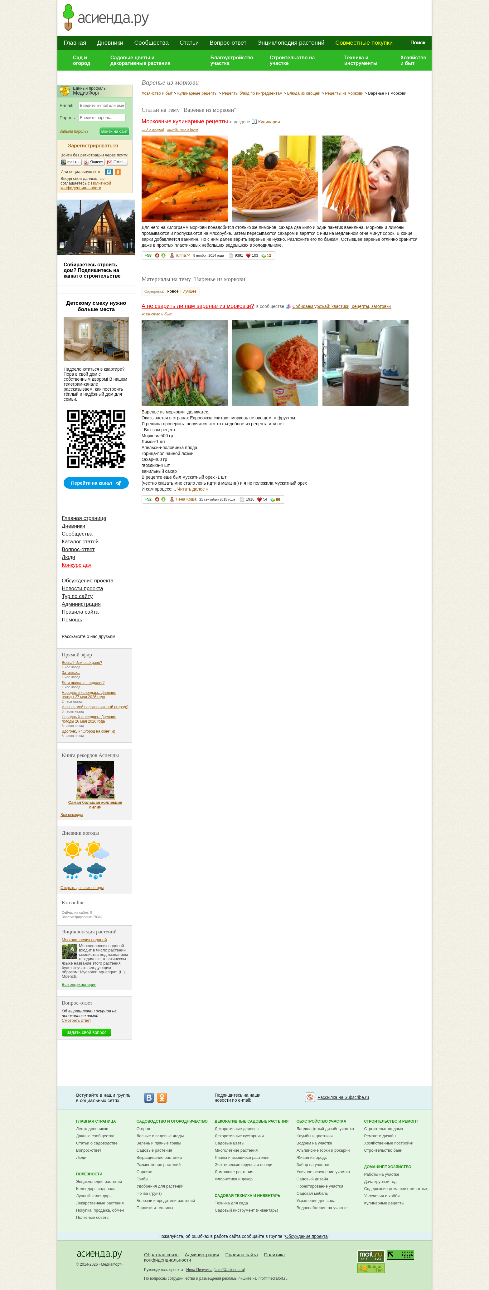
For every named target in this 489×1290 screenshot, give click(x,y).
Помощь (72, 620)
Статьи (189, 42)
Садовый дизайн (312, 1179)
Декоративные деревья (237, 1128)
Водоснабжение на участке (322, 1207)
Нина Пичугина (199, 1270)
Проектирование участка (320, 1186)
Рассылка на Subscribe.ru (343, 1097)
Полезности (89, 1174)
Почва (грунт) (149, 1193)
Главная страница (84, 518)
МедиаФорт (111, 1264)
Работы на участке (381, 1174)
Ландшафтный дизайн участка (325, 1128)
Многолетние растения (236, 1150)
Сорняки (145, 1171)
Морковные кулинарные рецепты (185, 121)
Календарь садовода (95, 1188)
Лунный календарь (94, 1196)
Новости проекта (82, 588)
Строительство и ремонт (391, 1121)
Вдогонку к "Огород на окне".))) (88, 731)
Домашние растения (234, 1171)
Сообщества (151, 42)
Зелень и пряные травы (159, 1143)
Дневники (110, 42)
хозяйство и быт (182, 129)
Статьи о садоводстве (97, 1143)
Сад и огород (81, 60)
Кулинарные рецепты (197, 93)
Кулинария (269, 121)
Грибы (142, 1179)
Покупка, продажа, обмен (100, 1210)
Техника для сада (231, 1203)
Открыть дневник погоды (82, 888)
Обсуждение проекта (88, 581)
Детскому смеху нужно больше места (96, 306)
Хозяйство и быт (413, 60)
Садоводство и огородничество (172, 1121)
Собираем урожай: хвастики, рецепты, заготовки (341, 306)
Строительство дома (383, 1128)
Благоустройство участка (232, 60)
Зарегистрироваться (93, 146)
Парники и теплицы (155, 1207)
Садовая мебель (312, 1193)
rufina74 (183, 255)
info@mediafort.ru (273, 1278)
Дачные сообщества (95, 1136)
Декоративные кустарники (239, 1136)
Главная (75, 42)
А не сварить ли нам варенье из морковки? (198, 306)
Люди (68, 557)
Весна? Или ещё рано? (82, 662)
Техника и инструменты (360, 60)
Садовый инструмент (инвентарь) (246, 1210)
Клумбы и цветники (315, 1136)
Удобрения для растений (160, 1186)
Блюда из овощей (303, 93)
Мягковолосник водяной (84, 939)
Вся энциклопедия (79, 984)
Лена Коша (186, 499)
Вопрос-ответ (228, 42)
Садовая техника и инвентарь (247, 1196)
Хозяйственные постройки (388, 1143)
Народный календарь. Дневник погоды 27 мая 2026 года (89, 694)
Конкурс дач (76, 565)
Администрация (81, 604)
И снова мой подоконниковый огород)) (95, 707)
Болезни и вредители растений (166, 1200)
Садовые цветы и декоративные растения (140, 60)
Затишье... (71, 672)
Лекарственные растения (100, 1203)
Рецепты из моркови (344, 93)
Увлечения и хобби (381, 1196)
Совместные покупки (364, 42)
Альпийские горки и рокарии (323, 1150)
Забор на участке (313, 1164)
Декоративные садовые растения (252, 1121)
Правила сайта (80, 612)
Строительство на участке (292, 60)
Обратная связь (161, 1254)
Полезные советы (92, 1217)
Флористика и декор (234, 1179)
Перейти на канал (91, 483)
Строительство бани (383, 1150)
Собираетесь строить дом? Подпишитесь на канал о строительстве (92, 270)
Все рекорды (72, 815)
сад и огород (153, 129)
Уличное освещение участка (323, 1171)
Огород (143, 1128)
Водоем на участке (314, 1143)
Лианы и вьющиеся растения (242, 1157)
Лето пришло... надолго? (83, 682)
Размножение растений (159, 1164)
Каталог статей (80, 542)
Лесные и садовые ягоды (160, 1136)
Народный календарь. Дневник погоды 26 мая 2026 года (89, 719)
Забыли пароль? (74, 131)
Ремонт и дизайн (380, 1136)
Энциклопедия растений (290, 42)
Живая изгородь (312, 1157)
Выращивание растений (159, 1157)
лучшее (189, 291)
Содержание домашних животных (396, 1188)
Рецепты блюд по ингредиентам (252, 93)
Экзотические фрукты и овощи (244, 1164)
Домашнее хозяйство (387, 1167)
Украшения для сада (316, 1200)
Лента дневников (92, 1128)
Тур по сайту (77, 596)
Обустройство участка (321, 1121)
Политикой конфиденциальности (86, 185)
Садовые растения (154, 1150)
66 (278, 499)
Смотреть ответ (76, 1020)
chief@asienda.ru (229, 1270)
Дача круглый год (380, 1181)
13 (269, 256)
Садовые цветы (229, 1143)
